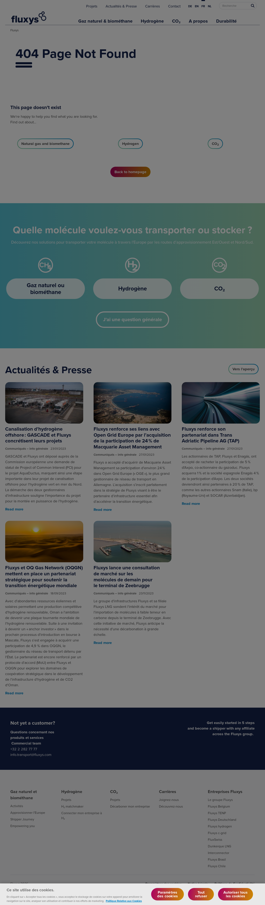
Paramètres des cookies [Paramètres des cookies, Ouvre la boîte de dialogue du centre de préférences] (167, 897)
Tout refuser (201, 897)
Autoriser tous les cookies (235, 897)
